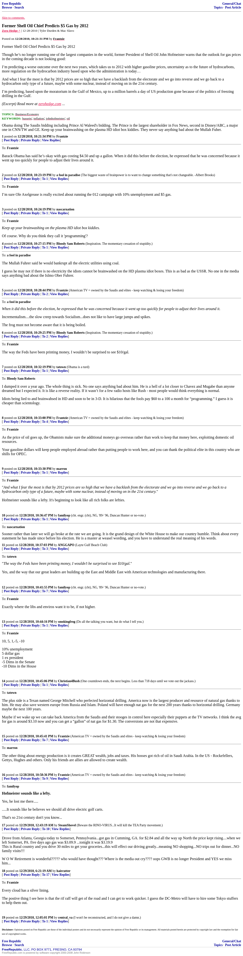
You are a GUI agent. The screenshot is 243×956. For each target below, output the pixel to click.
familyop (64, 515)
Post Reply (11, 140)
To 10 (46, 829)
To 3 (45, 549)
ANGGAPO (66, 545)
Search (19, 7)
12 (3, 587)
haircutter (63, 871)
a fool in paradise (68, 175)
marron (61, 469)
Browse (7, 7)
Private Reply (30, 140)
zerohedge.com (49, 104)
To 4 (45, 421)
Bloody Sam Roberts (70, 243)
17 (3, 825)
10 (3, 515)
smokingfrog (66, 621)
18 (3, 871)
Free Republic (11, 3)
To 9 (45, 778)
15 (3, 736)
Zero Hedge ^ (11, 30)
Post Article (233, 7)
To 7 (45, 591)
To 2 (45, 294)
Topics (218, 7)
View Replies (51, 140)
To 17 (46, 874)
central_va (65, 917)
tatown (61, 367)
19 (3, 917)
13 (3, 621)
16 (3, 775)
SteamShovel (67, 825)
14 (3, 681)
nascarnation (65, 209)
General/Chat (231, 3)
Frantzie (62, 136)
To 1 (45, 179)
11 (3, 545)
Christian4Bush (68, 681)
